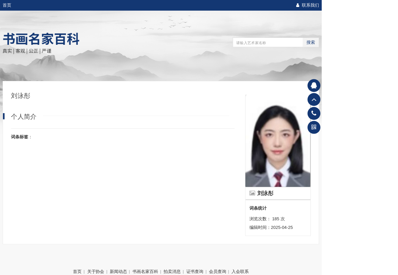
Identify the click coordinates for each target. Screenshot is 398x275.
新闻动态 (118, 271)
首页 (7, 5)
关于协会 (95, 271)
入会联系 (240, 271)
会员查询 (217, 271)
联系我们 (307, 5)
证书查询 (195, 271)
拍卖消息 (172, 271)
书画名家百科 (145, 271)
